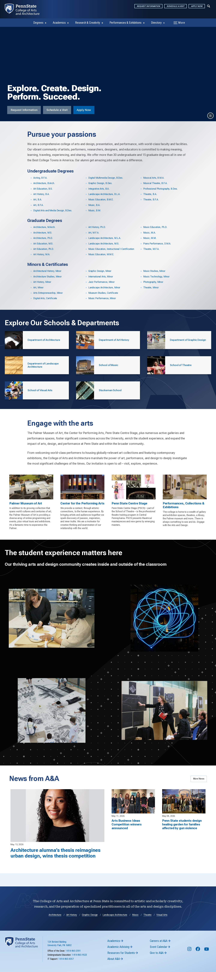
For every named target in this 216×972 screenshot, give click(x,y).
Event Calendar (158, 959)
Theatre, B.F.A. (151, 199)
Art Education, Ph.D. (43, 249)
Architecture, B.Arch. (44, 183)
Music (135, 926)
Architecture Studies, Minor (47, 276)
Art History (71, 926)
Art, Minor (38, 287)
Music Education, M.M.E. (101, 254)
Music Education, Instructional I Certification (111, 249)
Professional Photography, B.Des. (160, 188)
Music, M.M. (149, 238)
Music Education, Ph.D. (155, 227)
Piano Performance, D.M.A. (157, 243)
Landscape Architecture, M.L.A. (104, 238)
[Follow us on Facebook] (198, 962)
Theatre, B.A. (150, 194)
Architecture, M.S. (42, 232)
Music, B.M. (94, 210)
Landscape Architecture (115, 926)
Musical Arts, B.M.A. (153, 177)
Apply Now (196, 6)
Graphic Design (90, 926)
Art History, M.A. (41, 254)
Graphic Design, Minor (99, 271)
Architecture (55, 926)
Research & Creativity (87, 22)
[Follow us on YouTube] (206, 962)
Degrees (38, 22)
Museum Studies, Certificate (103, 292)
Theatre (147, 926)
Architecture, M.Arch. (44, 227)
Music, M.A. (149, 232)
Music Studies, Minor (154, 271)
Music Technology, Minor (156, 276)
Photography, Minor (153, 282)
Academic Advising (118, 959)
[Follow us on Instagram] (189, 962)
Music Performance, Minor (102, 298)
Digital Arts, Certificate (45, 298)
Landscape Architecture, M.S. (103, 243)
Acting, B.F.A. (40, 177)
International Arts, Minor (100, 276)
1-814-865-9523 (79, 966)
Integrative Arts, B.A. (98, 188)
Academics (59, 22)
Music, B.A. (94, 205)
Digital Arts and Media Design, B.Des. (52, 210)
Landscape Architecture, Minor (104, 287)
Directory (156, 22)
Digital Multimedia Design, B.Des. (105, 177)
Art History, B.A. (41, 194)
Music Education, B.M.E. (100, 199)
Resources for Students (121, 965)
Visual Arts (161, 926)
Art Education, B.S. (42, 188)
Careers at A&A (158, 953)
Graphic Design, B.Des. (100, 183)
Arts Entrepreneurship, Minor (48, 292)
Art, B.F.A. (38, 205)
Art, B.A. (37, 199)
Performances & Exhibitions (125, 22)
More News (198, 783)
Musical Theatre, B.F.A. (155, 183)
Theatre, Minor (151, 287)
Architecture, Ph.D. (43, 238)
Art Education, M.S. (43, 243)
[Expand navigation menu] (208, 6)
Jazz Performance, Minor (101, 282)
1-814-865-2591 (73, 962)
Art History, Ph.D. (97, 227)
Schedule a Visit (175, 6)
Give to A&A (157, 965)
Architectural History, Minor (47, 271)
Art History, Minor (42, 282)
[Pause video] (210, 116)
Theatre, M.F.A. (151, 249)
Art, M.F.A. (93, 232)
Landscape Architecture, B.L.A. (104, 194)
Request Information (148, 6)
